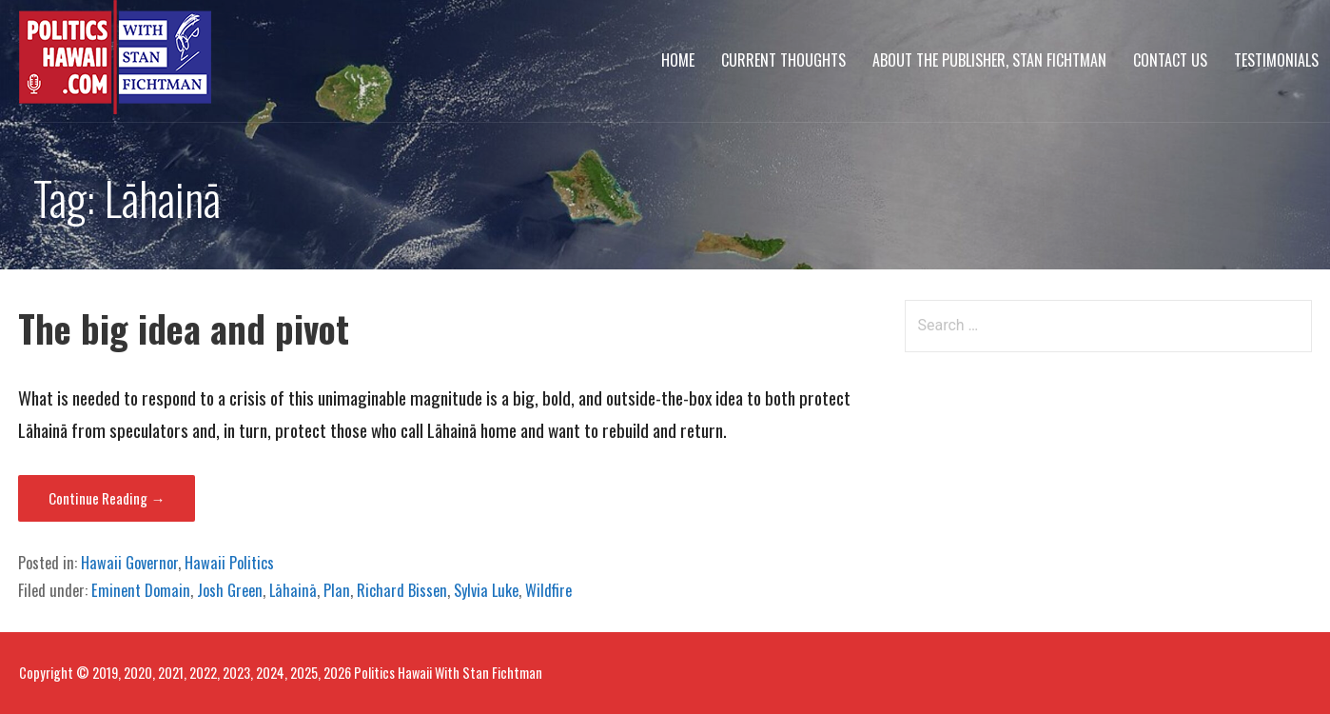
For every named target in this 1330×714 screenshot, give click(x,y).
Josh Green (230, 590)
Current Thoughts (783, 60)
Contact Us (1170, 60)
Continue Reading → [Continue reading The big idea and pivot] (107, 497)
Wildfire (548, 590)
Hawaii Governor (129, 562)
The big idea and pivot (183, 328)
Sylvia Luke (486, 590)
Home (677, 60)
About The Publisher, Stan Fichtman (989, 60)
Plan (336, 590)
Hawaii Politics (229, 562)
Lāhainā (293, 590)
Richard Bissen (402, 590)
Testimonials (1276, 60)
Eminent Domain (140, 590)
